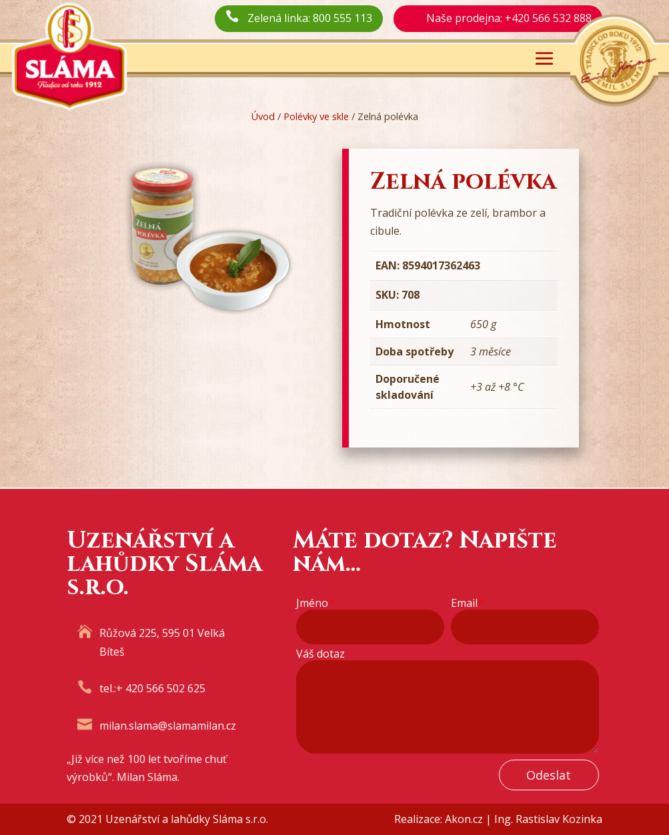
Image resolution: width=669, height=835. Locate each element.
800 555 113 (342, 18)
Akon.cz (464, 819)
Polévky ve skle (316, 116)
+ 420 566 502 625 (160, 688)
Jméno (315, 603)
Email (467, 603)
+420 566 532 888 (548, 18)
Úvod (263, 116)
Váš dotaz (320, 654)
